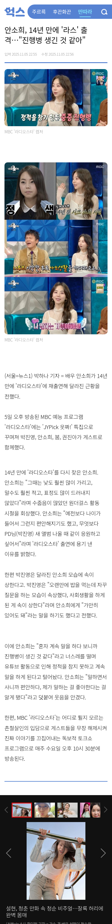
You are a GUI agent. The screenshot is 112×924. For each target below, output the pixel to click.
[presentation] (6, 810)
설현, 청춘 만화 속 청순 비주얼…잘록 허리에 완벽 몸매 (54, 911)
